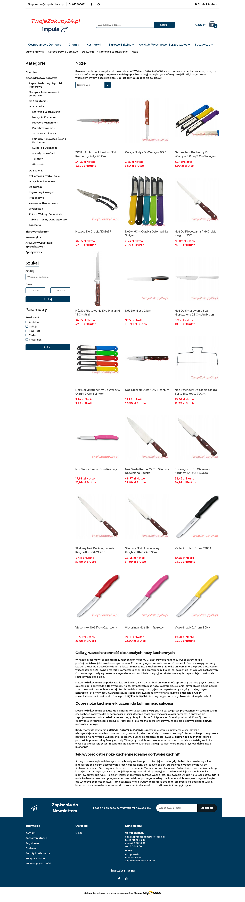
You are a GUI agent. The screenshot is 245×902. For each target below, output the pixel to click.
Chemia (75, 44)
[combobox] (93, 85)
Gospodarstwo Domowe (45, 44)
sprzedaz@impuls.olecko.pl (149, 836)
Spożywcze (204, 44)
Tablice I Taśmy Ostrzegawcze (48, 219)
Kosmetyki (95, 44)
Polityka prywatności (38, 863)
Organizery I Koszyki (41, 192)
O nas (78, 832)
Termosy (37, 158)
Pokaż (48, 347)
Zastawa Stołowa (44, 133)
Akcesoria (38, 164)
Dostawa (31, 848)
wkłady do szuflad (43, 153)
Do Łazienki (37, 170)
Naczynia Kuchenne (45, 117)
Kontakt (31, 832)
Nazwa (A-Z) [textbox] (84, 85)
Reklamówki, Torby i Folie (44, 176)
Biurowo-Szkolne (121, 44)
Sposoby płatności (36, 838)
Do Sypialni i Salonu (42, 181)
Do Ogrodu (37, 186)
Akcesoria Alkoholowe (43, 203)
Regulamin (32, 843)
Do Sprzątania (38, 101)
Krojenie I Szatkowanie (47, 111)
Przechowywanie (43, 128)
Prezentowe (37, 197)
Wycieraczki (36, 208)
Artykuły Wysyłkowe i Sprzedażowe (164, 44)
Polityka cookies (35, 858)
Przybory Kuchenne (45, 122)
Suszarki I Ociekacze (44, 147)
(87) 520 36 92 (137, 840)
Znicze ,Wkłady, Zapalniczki (45, 214)
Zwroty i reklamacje (38, 853)
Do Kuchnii (36, 106)
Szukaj (48, 299)
